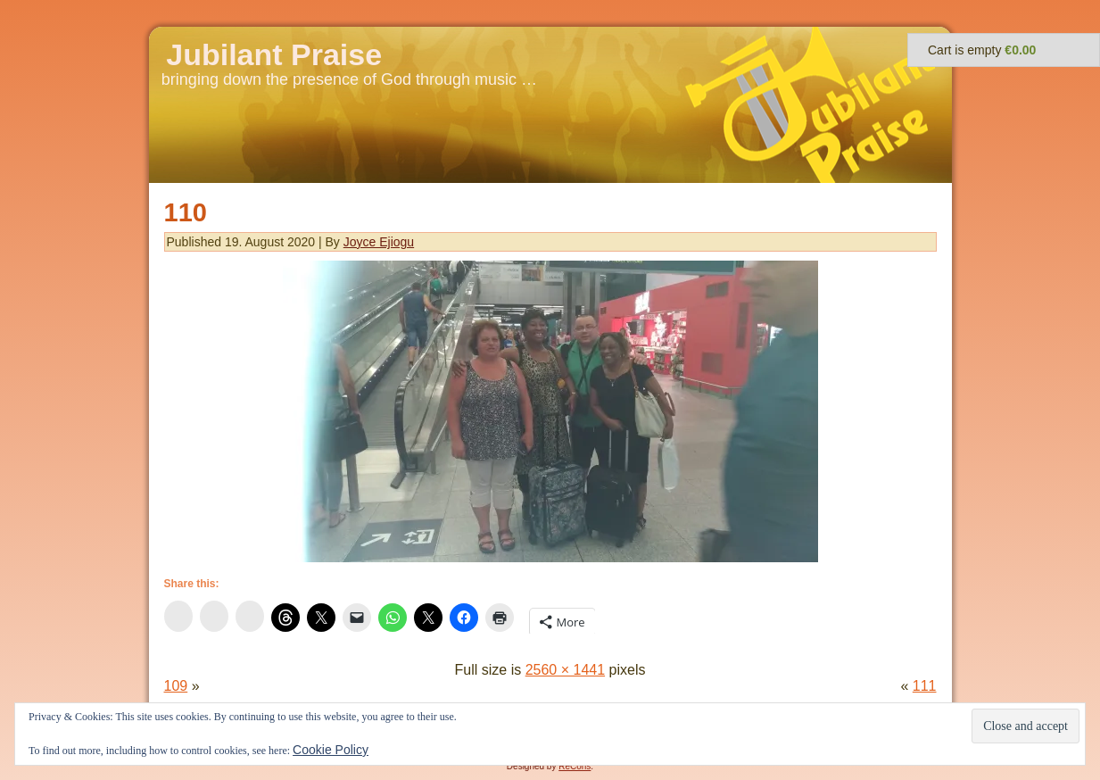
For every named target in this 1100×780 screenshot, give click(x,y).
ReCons (574, 766)
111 (925, 685)
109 (176, 685)
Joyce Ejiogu (378, 242)
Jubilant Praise (274, 54)
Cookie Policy (330, 750)
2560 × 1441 (565, 669)
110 (185, 212)
